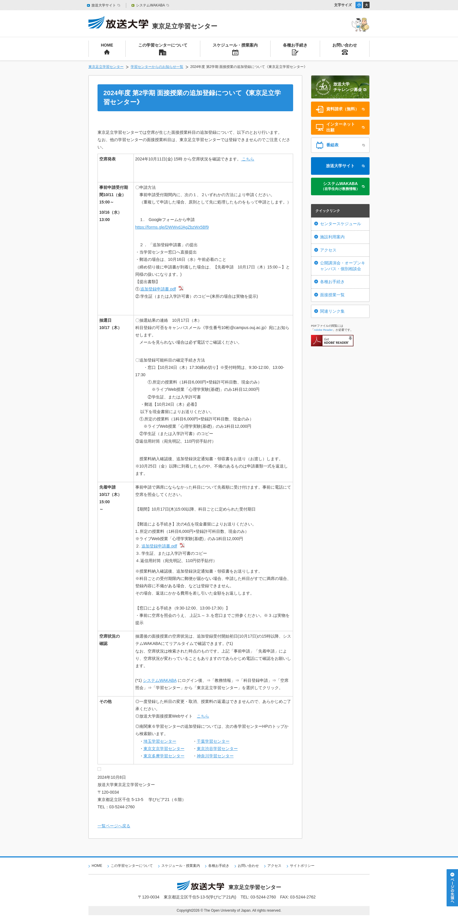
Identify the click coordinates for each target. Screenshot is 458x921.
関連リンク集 (332, 311)
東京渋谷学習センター (217, 748)
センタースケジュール (340, 223)
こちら (247, 159)
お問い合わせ (248, 866)
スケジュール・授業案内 (180, 866)
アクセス (328, 250)
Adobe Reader (323, 329)
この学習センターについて (132, 866)
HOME (97, 866)
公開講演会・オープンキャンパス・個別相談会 (342, 266)
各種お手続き (332, 281)
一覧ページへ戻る (114, 826)
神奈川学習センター (215, 756)
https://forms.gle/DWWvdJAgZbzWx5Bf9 (172, 227)
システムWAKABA (160, 680)
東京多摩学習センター (163, 756)
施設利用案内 (332, 236)
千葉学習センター (213, 741)
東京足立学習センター (106, 67)
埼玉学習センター (159, 741)
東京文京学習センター (163, 748)
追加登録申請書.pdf (158, 289)
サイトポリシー (302, 866)
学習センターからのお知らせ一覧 (157, 67)
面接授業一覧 (332, 294)
